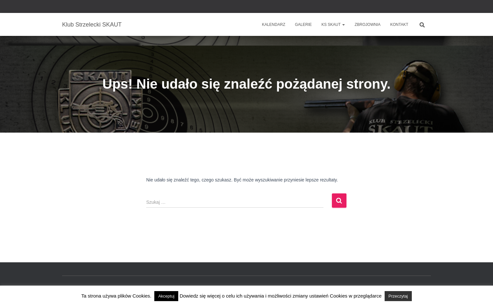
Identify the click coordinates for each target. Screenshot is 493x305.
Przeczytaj (398, 296)
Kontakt (399, 24)
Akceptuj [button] (166, 296)
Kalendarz (273, 24)
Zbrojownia (367, 24)
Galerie (303, 24)
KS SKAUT (333, 24)
